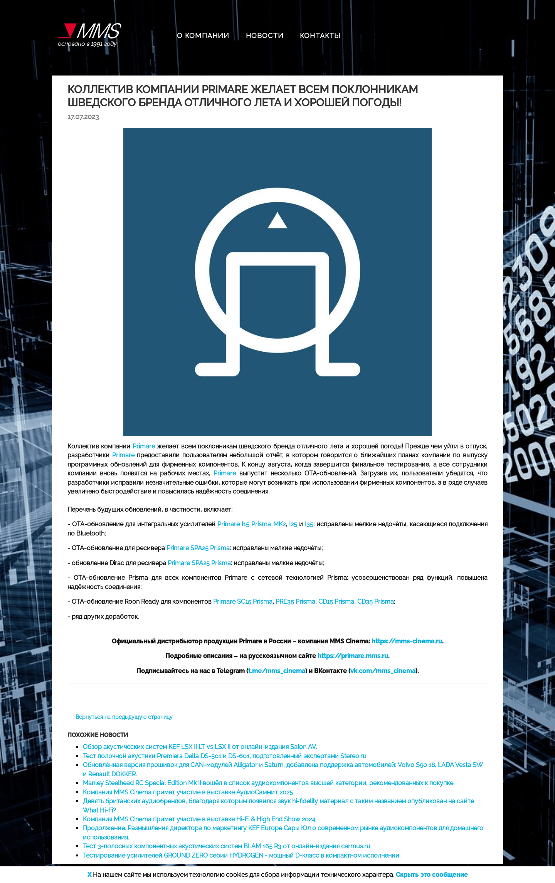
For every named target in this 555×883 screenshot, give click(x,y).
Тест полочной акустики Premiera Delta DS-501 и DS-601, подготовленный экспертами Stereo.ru (225, 756)
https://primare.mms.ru (353, 656)
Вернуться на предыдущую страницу (124, 717)
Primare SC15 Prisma (242, 601)
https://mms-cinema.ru (407, 641)
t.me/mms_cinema (276, 671)
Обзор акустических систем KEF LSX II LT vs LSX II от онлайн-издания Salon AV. (200, 746)
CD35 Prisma (375, 601)
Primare (144, 446)
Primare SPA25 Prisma (198, 548)
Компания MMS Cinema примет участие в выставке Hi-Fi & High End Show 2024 (199, 819)
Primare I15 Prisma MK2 (251, 524)
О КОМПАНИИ (203, 36)
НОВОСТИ (265, 36)
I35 (309, 524)
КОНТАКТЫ (320, 36)
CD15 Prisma (336, 601)
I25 (293, 524)
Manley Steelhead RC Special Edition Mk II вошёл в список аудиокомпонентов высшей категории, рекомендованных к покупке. (268, 783)
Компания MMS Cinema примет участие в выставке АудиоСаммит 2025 (188, 792)
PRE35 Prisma (295, 601)
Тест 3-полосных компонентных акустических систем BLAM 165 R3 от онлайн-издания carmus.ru (226, 846)
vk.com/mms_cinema (382, 671)
